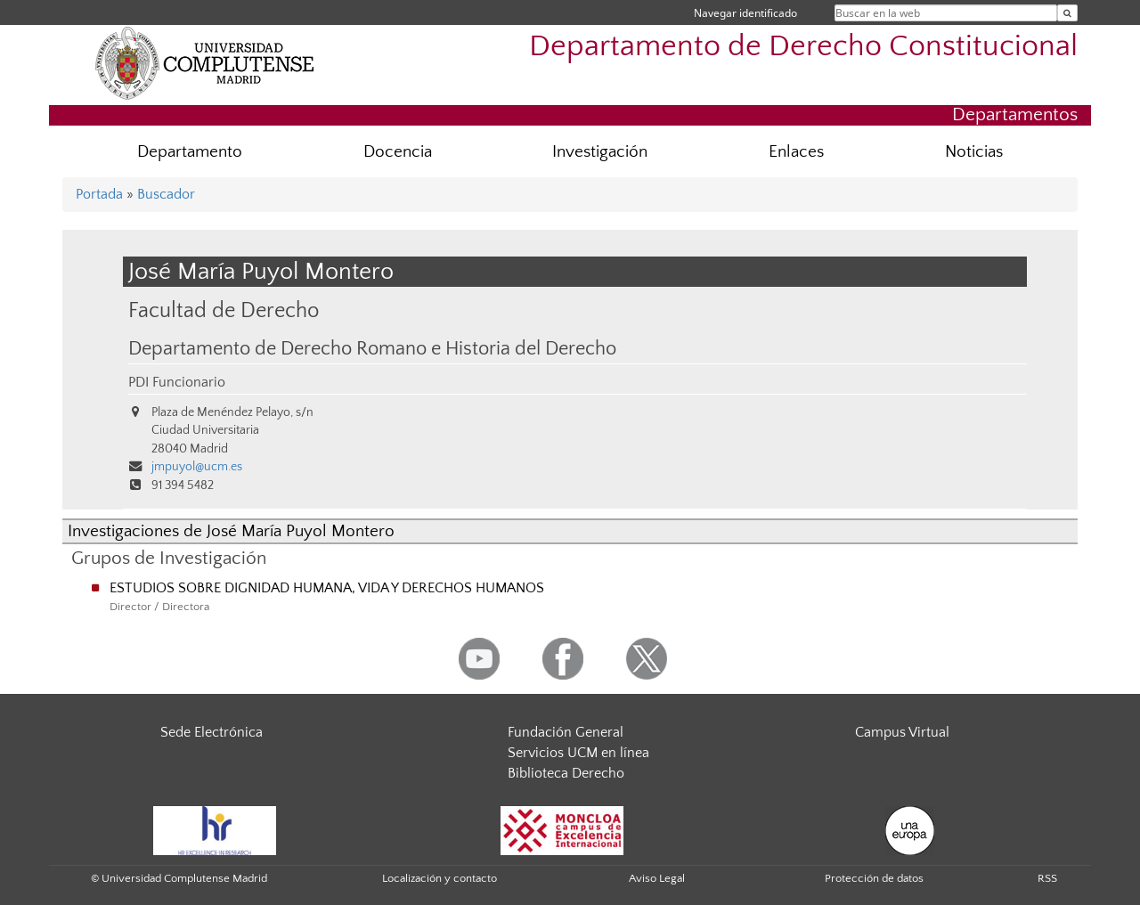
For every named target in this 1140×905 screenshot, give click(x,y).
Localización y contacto (439, 878)
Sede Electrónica (211, 732)
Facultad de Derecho (223, 310)
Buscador (166, 194)
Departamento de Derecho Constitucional (803, 46)
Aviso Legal (657, 878)
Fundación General (565, 732)
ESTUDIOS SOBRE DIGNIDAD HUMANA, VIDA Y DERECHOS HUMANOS (327, 588)
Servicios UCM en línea (578, 753)
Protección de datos (874, 878)
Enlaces (796, 152)
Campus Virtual (902, 732)
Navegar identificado (745, 12)
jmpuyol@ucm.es (196, 467)
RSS (1047, 878)
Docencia (397, 152)
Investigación (599, 152)
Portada (99, 194)
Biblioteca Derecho (566, 773)
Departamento (189, 152)
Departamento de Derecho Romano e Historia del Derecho (372, 349)
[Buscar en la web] (1067, 12)
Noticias (974, 152)
